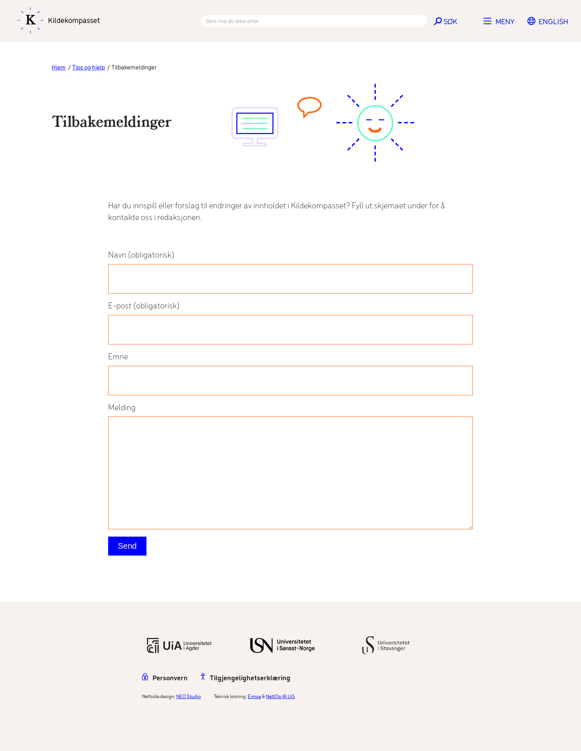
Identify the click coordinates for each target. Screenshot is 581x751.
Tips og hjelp (88, 68)
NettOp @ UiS (280, 696)
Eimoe (254, 696)
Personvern (165, 678)
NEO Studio (188, 696)
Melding (290, 466)
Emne (290, 373)
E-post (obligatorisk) (290, 323)
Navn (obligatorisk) (290, 272)
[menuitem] (553, 22)
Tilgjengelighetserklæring (245, 678)
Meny (504, 22)
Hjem (59, 68)
